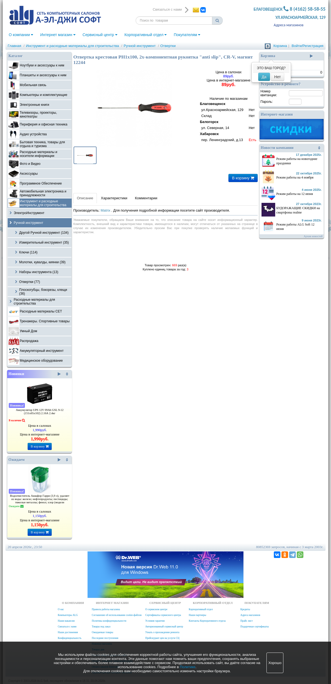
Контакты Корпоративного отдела (207, 620)
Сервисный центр (100, 35)
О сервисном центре (156, 609)
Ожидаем (34, 460)
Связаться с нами (67, 626)
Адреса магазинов (289, 25)
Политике (187, 667)
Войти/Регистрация (307, 46)
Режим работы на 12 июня (294, 194)
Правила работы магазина (106, 609)
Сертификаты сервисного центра (163, 615)
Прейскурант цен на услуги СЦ (162, 638)
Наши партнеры (197, 615)
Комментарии (146, 198)
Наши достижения (68, 632)
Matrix (106, 210)
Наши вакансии (66, 620)
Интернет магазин (58, 35)
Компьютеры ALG (68, 615)
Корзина (280, 46)
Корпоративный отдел (145, 35)
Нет (277, 77)
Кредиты (245, 609)
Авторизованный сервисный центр (164, 626)
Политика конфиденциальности (109, 620)
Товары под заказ (101, 626)
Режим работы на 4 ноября (294, 177)
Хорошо (274, 663)
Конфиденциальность (69, 638)
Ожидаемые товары (102, 632)
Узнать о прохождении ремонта (162, 632)
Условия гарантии (155, 620)
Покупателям (187, 35)
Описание (85, 198)
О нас (61, 609)
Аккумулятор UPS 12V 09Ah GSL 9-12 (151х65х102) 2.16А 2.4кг (39, 411)
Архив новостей (313, 236)
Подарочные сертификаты (254, 626)
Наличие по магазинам (228, 120)
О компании (21, 35)
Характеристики (114, 198)
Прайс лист (246, 620)
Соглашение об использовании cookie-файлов (116, 615)
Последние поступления (105, 638)
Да (264, 77)
